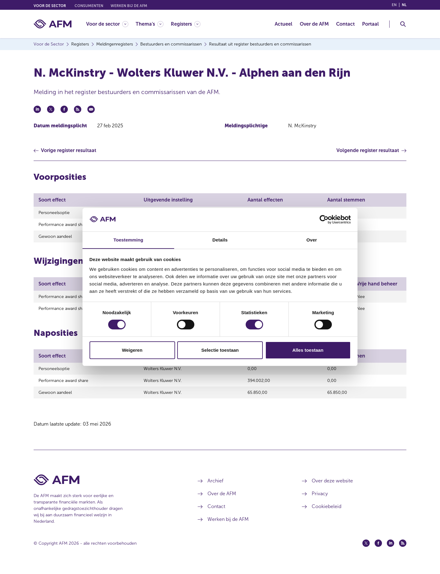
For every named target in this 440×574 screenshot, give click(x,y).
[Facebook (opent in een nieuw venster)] (378, 550)
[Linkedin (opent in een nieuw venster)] (390, 550)
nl (404, 5)
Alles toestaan (308, 350)
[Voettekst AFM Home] (106, 487)
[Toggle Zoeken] (403, 24)
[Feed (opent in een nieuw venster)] (402, 550)
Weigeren (132, 350)
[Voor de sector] (107, 24)
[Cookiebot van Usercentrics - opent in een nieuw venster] (324, 219)
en (394, 5)
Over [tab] (311, 239)
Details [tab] (220, 239)
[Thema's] (149, 24)
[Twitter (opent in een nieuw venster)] (366, 550)
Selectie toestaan (220, 350)
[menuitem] (111, 24)
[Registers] (185, 24)
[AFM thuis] (53, 24)
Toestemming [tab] (128, 239)
